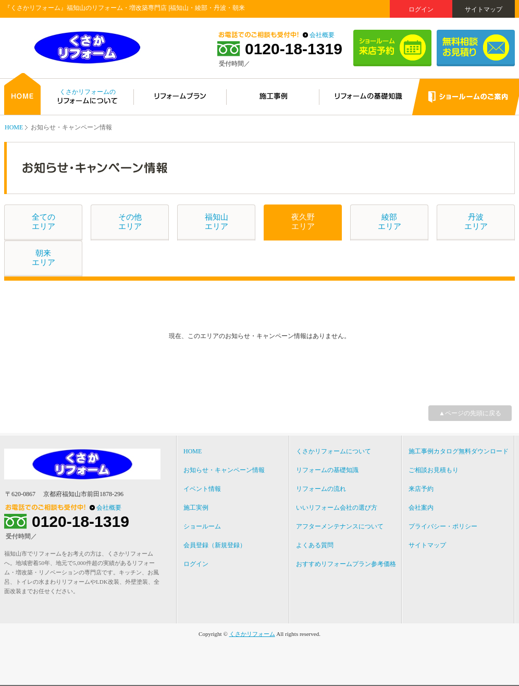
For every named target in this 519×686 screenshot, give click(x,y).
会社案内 (421, 507)
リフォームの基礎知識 (327, 470)
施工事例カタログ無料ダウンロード (459, 451)
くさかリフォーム (252, 634)
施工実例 (195, 507)
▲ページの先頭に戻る (470, 413)
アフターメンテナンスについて (340, 526)
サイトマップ (483, 9)
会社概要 (322, 35)
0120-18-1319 (293, 49)
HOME (14, 127)
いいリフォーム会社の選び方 (336, 507)
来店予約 (421, 488)
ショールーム (202, 526)
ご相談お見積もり (434, 470)
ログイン (421, 9)
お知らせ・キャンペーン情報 (224, 470)
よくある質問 (314, 545)
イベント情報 (202, 488)
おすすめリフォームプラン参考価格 (346, 564)
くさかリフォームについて (333, 451)
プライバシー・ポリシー (443, 526)
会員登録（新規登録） (214, 545)
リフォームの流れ (321, 488)
